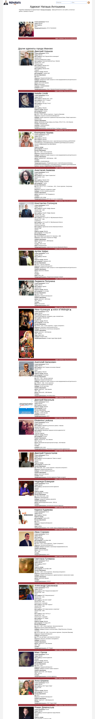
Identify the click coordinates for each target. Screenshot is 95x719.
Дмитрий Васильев (44, 400)
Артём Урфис (41, 251)
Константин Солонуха (46, 203)
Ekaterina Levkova (44, 420)
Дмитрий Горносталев (46, 453)
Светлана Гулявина (45, 559)
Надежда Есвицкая (44, 481)
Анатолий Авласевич (45, 362)
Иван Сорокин (42, 532)
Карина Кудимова (44, 510)
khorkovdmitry (41, 84)
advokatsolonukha (42, 245)
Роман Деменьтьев (44, 707)
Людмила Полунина (45, 281)
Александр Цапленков (46, 585)
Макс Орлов (41, 652)
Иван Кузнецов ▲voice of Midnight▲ (53, 309)
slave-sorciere (41, 303)
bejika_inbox (41, 335)
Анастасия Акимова (45, 170)
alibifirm (40, 526)
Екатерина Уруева (44, 132)
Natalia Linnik (41, 93)
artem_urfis (40, 275)
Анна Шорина (42, 680)
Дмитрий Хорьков (44, 51)
